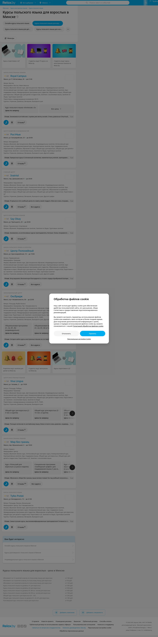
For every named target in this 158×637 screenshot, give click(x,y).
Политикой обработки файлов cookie (88, 326)
